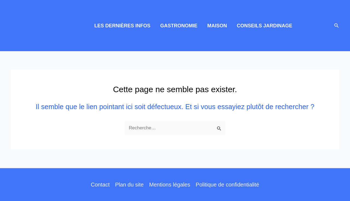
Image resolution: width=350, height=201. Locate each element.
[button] (336, 25)
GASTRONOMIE (178, 25)
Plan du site (129, 185)
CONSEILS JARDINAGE (264, 25)
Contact (100, 185)
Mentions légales (169, 185)
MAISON (217, 25)
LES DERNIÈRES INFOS (122, 25)
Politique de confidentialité (227, 185)
